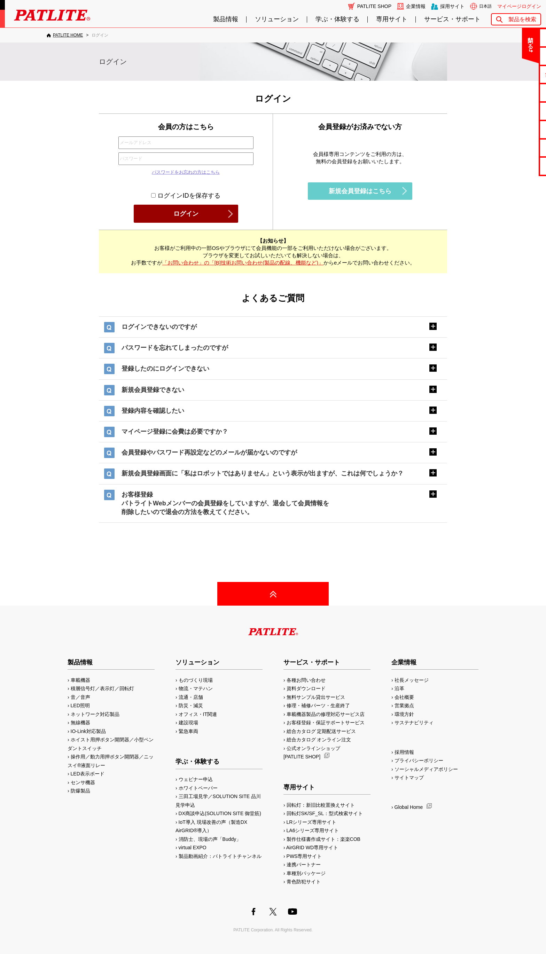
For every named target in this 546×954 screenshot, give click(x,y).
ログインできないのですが (159, 326)
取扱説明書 (519, 111)
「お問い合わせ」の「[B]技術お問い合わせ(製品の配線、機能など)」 (242, 263)
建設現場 (188, 722)
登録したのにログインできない (165, 368)
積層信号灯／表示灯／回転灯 (102, 688)
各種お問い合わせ (306, 680)
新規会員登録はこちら (360, 191)
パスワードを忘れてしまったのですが (175, 347)
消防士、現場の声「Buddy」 (210, 839)
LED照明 (80, 705)
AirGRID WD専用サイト (312, 847)
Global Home (409, 807)
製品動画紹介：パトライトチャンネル (220, 856)
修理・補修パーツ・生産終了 (318, 705)
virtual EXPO (192, 847)
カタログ (518, 92)
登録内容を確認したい (153, 410)
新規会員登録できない (153, 389)
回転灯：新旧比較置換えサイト (321, 805)
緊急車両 (188, 731)
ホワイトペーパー (198, 788)
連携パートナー (304, 864)
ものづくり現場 (196, 680)
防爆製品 (80, 791)
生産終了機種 (518, 129)
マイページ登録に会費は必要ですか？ (175, 431)
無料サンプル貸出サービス (316, 697)
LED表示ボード (87, 773)
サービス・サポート (452, 19)
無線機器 (80, 722)
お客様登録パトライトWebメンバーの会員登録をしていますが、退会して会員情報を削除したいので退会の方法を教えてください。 (225, 503)
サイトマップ (409, 777)
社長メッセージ (412, 680)
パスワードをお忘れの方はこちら (186, 172)
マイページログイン (519, 6)
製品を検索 (522, 19)
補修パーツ (519, 148)
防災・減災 (191, 705)
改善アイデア (518, 166)
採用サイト (452, 6)
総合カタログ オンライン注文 (319, 739)
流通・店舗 (191, 697)
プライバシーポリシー (419, 760)
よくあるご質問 (518, 56)
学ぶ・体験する (337, 19)
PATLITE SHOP (374, 6)
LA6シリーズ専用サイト (313, 830)
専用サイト (391, 19)
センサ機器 (83, 782)
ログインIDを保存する (185, 195)
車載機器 (80, 680)
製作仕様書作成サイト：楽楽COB (323, 839)
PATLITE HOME (68, 35)
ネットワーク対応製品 (95, 714)
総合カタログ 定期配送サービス (321, 731)
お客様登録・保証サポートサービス (326, 722)
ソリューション (277, 19)
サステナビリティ (414, 722)
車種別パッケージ (306, 873)
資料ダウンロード (306, 688)
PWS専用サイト (304, 856)
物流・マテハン (196, 688)
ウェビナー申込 (196, 779)
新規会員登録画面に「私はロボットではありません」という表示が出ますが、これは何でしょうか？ (263, 473)
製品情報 (225, 19)
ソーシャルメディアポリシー (426, 769)
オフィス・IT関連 (198, 714)
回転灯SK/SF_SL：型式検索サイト (325, 813)
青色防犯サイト (304, 881)
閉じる (483, 39)
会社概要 (404, 697)
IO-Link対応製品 (88, 731)
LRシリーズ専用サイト (312, 822)
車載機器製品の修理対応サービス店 (326, 714)
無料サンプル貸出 (518, 74)
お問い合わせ (518, 37)
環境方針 (404, 714)
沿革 (399, 688)
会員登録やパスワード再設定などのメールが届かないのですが (209, 452)
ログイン (185, 213)
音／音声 (80, 697)
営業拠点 (404, 705)
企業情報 (416, 6)
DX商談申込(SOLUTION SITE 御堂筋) (220, 813)
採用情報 (404, 752)
